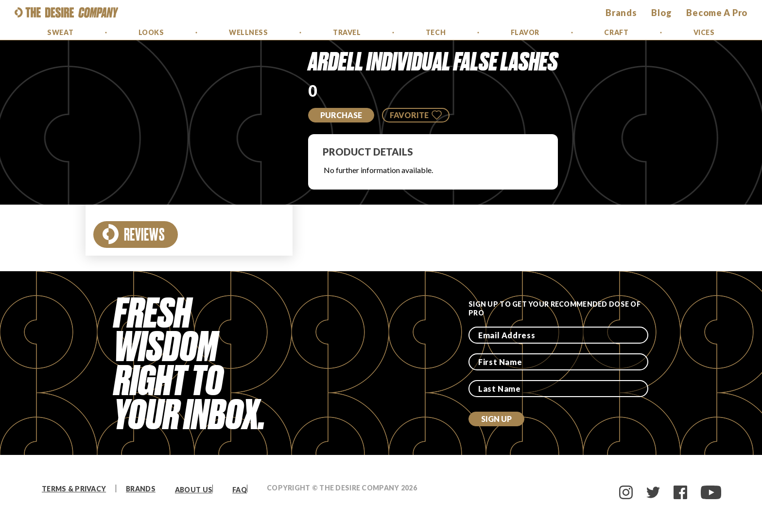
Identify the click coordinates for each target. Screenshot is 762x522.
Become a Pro (716, 12)
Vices (704, 32)
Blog (661, 12)
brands (621, 12)
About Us (193, 490)
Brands (141, 489)
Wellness (248, 32)
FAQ (239, 490)
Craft (616, 32)
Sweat (60, 32)
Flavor (525, 32)
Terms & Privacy (74, 489)
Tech (436, 32)
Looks (151, 32)
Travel (347, 32)
